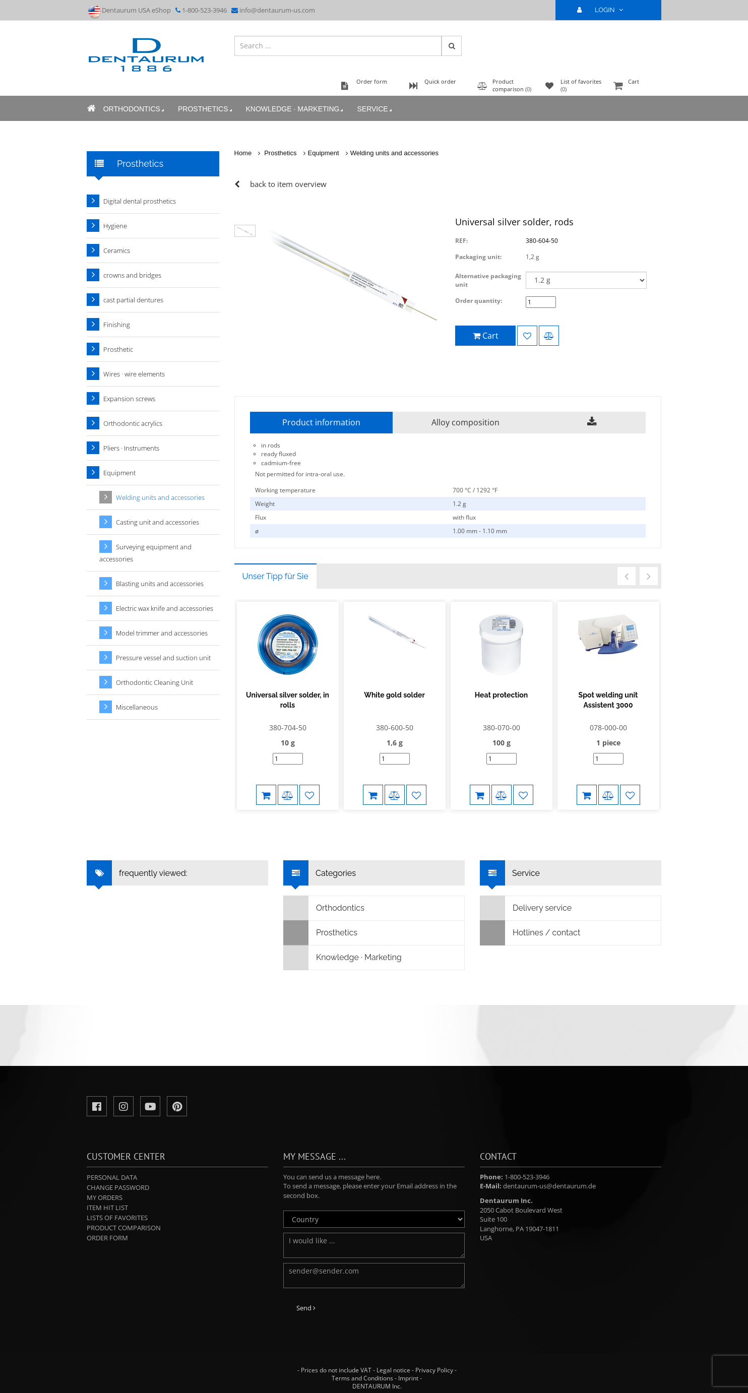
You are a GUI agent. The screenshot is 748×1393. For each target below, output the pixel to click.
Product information (321, 422)
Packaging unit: (478, 256)
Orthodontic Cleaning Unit (154, 682)
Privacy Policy (434, 1370)
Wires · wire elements (134, 373)
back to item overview (288, 184)
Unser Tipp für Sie (275, 576)
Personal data (112, 1177)
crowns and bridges (132, 275)
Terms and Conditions (362, 1378)
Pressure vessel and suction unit (163, 657)
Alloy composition (465, 422)
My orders (104, 1197)
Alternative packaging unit (488, 280)
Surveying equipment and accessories (145, 552)
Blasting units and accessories (160, 583)
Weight (265, 503)
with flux (464, 517)
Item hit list (107, 1207)
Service (375, 109)
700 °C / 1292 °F (475, 490)
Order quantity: (478, 300)
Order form (107, 1237)
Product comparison (124, 1227)
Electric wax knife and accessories (164, 608)
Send (306, 1307)
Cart (636, 86)
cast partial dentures (133, 299)
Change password (118, 1187)
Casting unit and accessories (157, 522)
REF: (461, 240)
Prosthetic (118, 349)
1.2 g (459, 503)
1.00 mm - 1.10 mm (480, 531)
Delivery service (526, 908)
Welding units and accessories (394, 153)
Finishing (116, 324)
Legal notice (393, 1370)
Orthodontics (134, 109)
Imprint (408, 1378)
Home (243, 153)
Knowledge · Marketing (295, 109)
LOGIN (604, 10)
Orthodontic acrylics (132, 423)
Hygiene (115, 225)
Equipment (323, 153)
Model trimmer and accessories (162, 633)
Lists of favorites (117, 1217)
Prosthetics (205, 109)
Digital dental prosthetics (139, 201)
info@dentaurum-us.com (277, 10)
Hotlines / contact (530, 933)
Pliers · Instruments (131, 448)
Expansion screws (129, 398)
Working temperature (285, 490)
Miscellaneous (137, 707)
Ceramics (116, 250)
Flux (260, 517)
